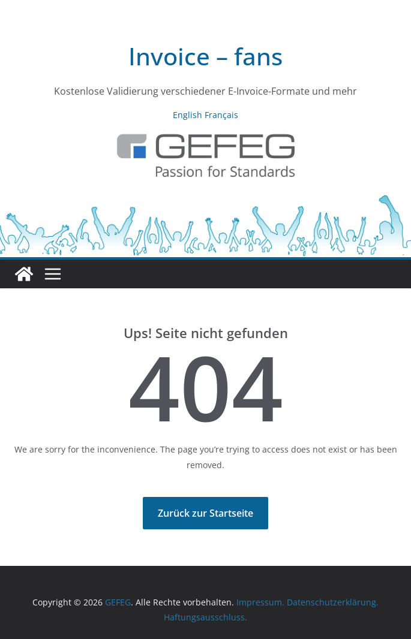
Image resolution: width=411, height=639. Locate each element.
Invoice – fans (205, 56)
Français (221, 114)
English (187, 114)
